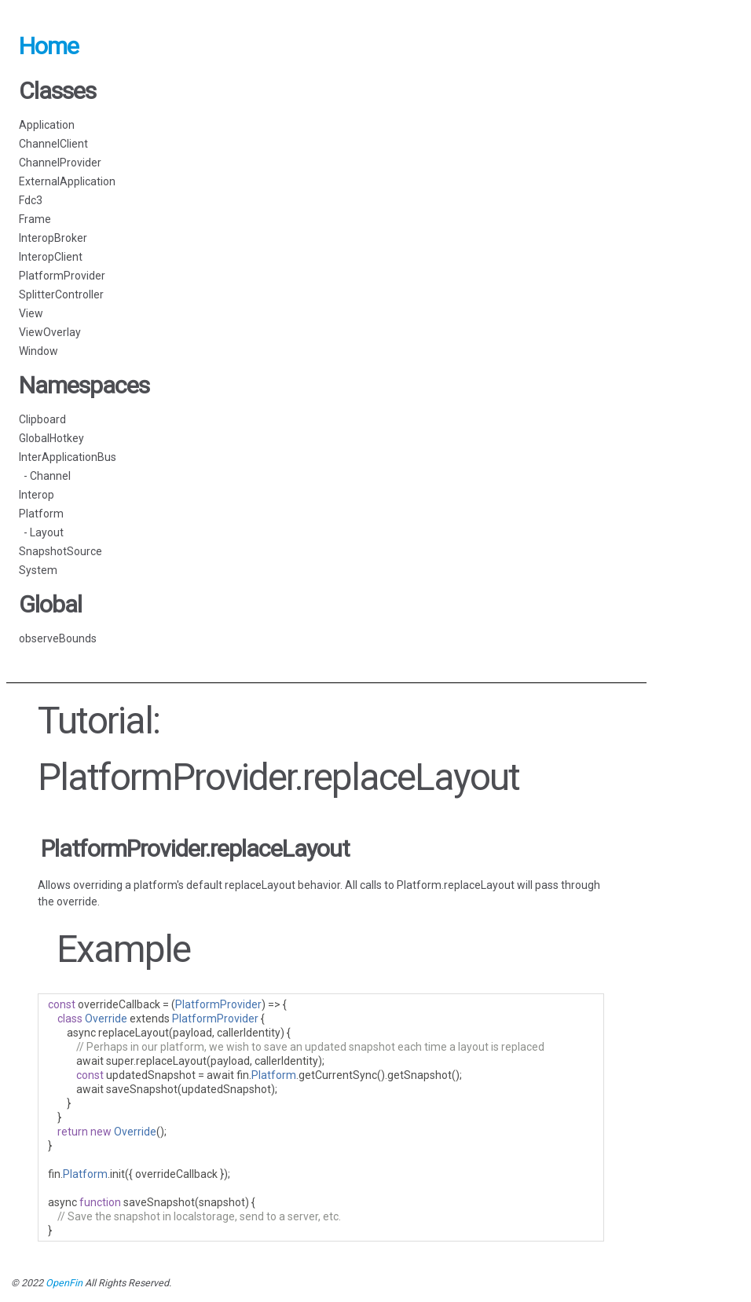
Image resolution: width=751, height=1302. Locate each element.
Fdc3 (30, 200)
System (38, 570)
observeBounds (58, 638)
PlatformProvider (62, 275)
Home (49, 46)
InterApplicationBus (67, 457)
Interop (36, 494)
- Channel (45, 476)
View (31, 313)
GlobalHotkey (51, 438)
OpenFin (64, 1283)
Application (47, 125)
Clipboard (42, 419)
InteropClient (50, 257)
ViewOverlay (50, 332)
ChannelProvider (60, 162)
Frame (35, 219)
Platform (41, 513)
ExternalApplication (67, 181)
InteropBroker (53, 238)
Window (38, 351)
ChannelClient (53, 143)
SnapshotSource (60, 551)
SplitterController (61, 294)
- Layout (41, 532)
